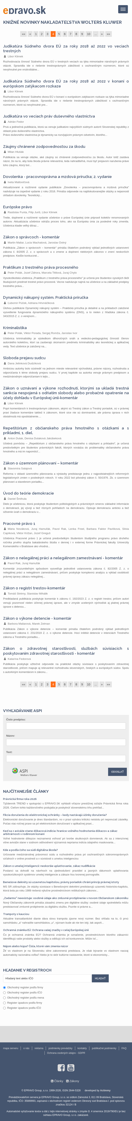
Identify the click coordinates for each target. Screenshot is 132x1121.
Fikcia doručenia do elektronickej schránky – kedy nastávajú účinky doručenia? (55, 814)
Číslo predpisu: (16, 719)
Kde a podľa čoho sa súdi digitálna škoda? (30, 850)
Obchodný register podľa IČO (22, 992)
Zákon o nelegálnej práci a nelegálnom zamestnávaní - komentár (63, 558)
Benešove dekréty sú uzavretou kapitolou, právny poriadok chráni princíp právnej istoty (61, 882)
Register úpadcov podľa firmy (22, 1002)
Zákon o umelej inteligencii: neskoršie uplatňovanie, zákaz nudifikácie (49, 865)
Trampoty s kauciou (16, 914)
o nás (26, 1048)
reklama (39, 1048)
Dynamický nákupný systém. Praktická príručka (45, 297)
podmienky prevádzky (60, 1048)
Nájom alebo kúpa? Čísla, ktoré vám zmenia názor (35, 946)
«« (23, 34)
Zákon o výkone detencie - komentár (37, 618)
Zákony (74, 1081)
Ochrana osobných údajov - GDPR (66, 1053)
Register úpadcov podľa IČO (22, 1007)
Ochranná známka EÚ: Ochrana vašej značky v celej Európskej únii (46, 930)
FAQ (123, 1048)
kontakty (82, 1048)
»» (108, 34)
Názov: (10, 735)
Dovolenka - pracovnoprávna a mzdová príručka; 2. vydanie (57, 176)
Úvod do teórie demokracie (28, 493)
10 (88, 34)
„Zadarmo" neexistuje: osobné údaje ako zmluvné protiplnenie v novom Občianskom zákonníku (65, 898)
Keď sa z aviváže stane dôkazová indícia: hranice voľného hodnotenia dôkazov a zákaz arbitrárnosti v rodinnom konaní (60, 832)
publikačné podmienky (104, 1048)
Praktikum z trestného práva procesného (40, 267)
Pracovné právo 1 (19, 523)
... (96, 34)
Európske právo (17, 207)
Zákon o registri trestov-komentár (34, 588)
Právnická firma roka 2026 (20, 799)
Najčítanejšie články (26, 791)
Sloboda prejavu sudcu (24, 358)
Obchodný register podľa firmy (23, 987)
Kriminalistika (15, 328)
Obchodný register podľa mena (23, 997)
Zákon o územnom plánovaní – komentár (40, 463)
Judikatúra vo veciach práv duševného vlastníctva (49, 116)
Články (58, 1081)
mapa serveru (10, 1048)
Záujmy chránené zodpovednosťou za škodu (44, 146)
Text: (9, 752)
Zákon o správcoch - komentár (31, 237)
